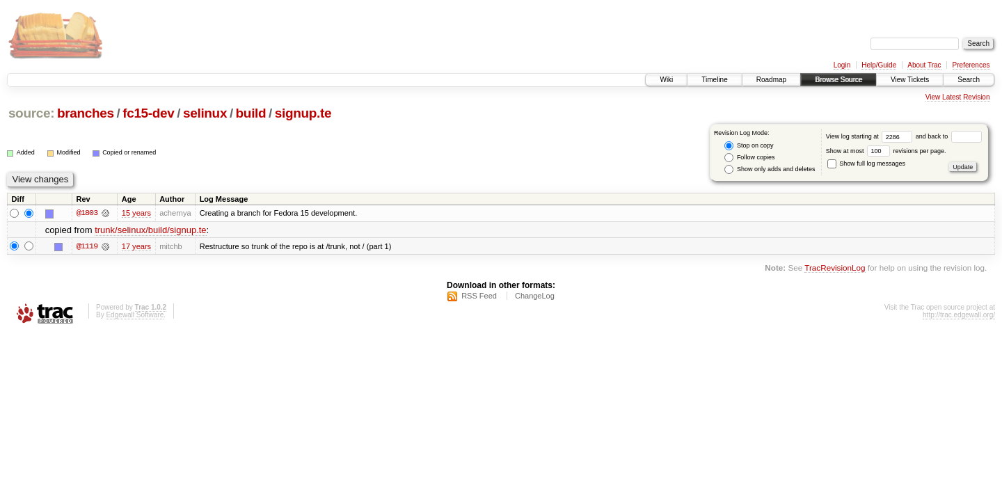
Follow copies (749, 157)
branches (85, 113)
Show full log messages (866, 163)
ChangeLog (535, 296)
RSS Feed (479, 296)
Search (968, 80)
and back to (949, 136)
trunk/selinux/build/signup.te (150, 230)
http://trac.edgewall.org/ (959, 315)
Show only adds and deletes (769, 169)
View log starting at (871, 136)
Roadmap (771, 80)
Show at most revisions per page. (886, 151)
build (251, 113)
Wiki (666, 80)
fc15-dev (148, 113)
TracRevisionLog (834, 267)
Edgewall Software (135, 315)
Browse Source (838, 80)
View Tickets (910, 80)
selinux (205, 113)
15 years (136, 213)
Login (842, 65)
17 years (136, 246)
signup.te (303, 113)
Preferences (971, 65)
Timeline (714, 80)
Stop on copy (748, 145)
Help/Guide (878, 65)
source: (31, 113)
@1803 (87, 212)
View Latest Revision (957, 97)
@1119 (87, 246)
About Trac (924, 65)
